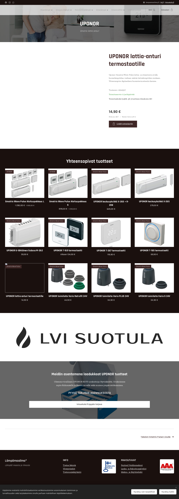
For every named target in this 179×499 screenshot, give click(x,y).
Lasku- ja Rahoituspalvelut (133, 468)
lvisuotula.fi (169, 2)
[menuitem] (54, 10)
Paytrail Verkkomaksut (132, 465)
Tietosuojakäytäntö (72, 472)
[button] (151, 10)
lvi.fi (162, 2)
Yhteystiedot (69, 468)
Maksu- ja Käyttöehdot (132, 472)
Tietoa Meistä (69, 465)
